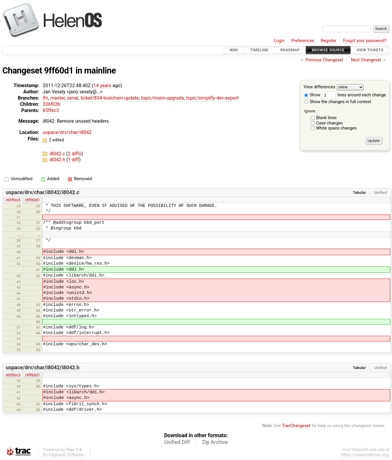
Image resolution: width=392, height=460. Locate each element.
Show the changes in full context (337, 101)
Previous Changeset (324, 60)
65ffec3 (51, 110)
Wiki (234, 50)
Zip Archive (215, 442)
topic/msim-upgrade (162, 98)
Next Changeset (366, 60)
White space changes (336, 128)
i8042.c (58, 153)
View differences (319, 87)
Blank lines (326, 117)
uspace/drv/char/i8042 (67, 132)
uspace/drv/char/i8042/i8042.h (42, 367)
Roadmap (290, 50)
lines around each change (354, 95)
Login (279, 40)
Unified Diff (177, 442)
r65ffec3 (13, 200)
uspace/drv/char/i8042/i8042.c (42, 192)
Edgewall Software (66, 454)
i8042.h (58, 159)
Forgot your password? (364, 40)
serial (73, 98)
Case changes (329, 123)
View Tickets (370, 50)
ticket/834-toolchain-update (110, 98)
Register (329, 40)
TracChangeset (296, 425)
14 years (102, 85)
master (57, 98)
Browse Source (328, 50)
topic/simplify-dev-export (212, 98)
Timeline (259, 50)
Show (312, 95)
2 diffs (74, 153)
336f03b (51, 104)
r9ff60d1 (32, 200)
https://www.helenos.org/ (365, 454)
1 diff (73, 159)
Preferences (302, 40)
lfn (45, 98)
